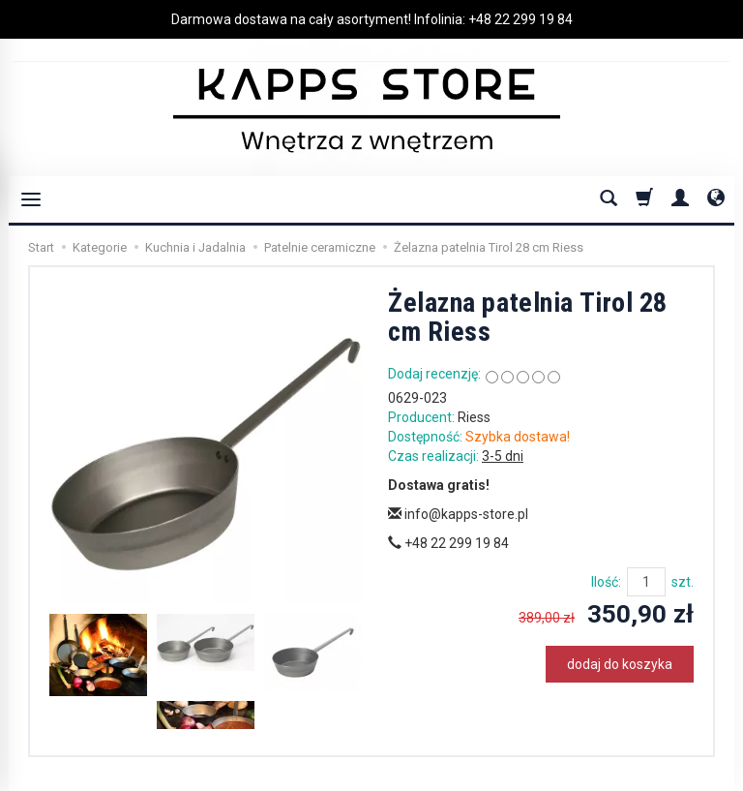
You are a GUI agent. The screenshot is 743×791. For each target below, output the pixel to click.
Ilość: (606, 582)
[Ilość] (646, 581)
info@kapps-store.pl (458, 514)
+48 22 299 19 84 (520, 19)
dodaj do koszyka (619, 664)
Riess (474, 417)
